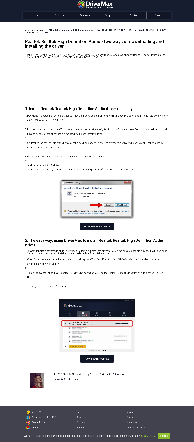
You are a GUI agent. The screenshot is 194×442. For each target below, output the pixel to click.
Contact (134, 15)
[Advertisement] (97, 84)
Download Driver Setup (97, 226)
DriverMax (118, 374)
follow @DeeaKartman (66, 379)
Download (60, 15)
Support (109, 15)
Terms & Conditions (136, 427)
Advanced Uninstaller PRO (41, 417)
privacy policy (147, 435)
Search (159, 15)
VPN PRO (33, 412)
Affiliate (80, 427)
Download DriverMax (97, 358)
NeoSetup (33, 427)
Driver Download (134, 422)
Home (35, 15)
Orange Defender (37, 422)
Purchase (85, 15)
